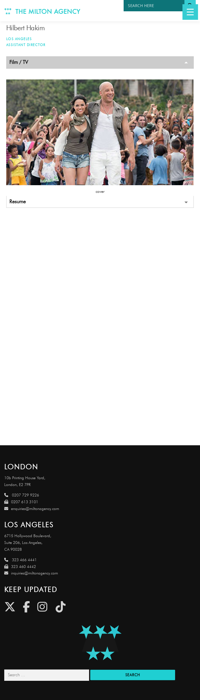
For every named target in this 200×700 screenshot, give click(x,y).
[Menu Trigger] (190, 12)
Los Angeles (19, 39)
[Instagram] (42, 607)
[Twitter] (10, 607)
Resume (17, 201)
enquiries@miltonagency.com (31, 508)
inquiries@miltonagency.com (31, 573)
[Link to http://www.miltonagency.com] (42, 10)
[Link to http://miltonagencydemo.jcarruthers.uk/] (100, 642)
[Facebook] (26, 607)
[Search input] (155, 5)
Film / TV (18, 62)
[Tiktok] (61, 607)
